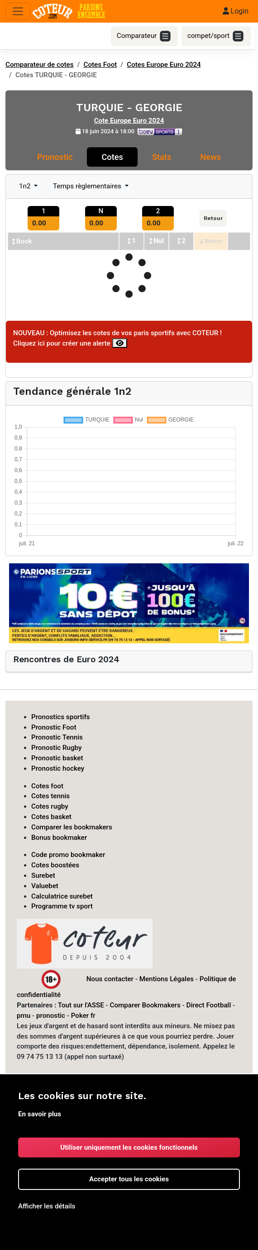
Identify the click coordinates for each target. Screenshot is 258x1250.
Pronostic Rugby (56, 748)
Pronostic (54, 157)
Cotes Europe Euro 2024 (164, 65)
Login (235, 11)
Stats (161, 157)
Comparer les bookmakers (71, 827)
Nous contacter (110, 979)
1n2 (25, 186)
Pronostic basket (57, 758)
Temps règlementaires (88, 186)
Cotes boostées (55, 865)
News (210, 157)
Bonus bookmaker (59, 837)
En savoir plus (39, 1114)
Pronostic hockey (57, 768)
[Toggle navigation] (17, 11)
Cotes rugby (49, 806)
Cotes (112, 157)
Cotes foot (47, 786)
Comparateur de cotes (39, 65)
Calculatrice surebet (62, 896)
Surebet (43, 875)
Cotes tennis (50, 796)
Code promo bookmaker (68, 855)
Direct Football (208, 1005)
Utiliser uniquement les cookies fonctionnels (129, 1147)
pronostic (50, 1015)
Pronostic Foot (53, 727)
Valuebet (44, 886)
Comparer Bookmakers (145, 1005)
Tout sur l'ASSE (81, 1005)
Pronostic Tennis (57, 737)
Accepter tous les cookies (129, 1179)
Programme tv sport (62, 906)
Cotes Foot (100, 65)
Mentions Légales (166, 979)
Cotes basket (51, 817)
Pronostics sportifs (60, 717)
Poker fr (83, 1015)
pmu (23, 1015)
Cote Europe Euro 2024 (129, 121)
